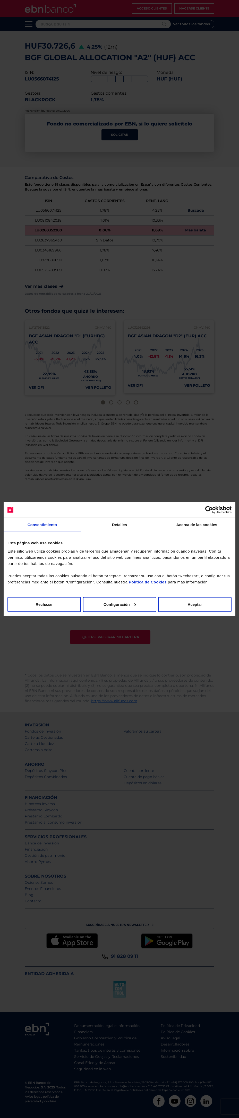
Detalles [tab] (119, 524)
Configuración (120, 604)
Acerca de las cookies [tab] (196, 524)
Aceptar (195, 604)
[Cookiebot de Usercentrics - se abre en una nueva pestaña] (209, 510)
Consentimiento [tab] (42, 524)
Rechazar (44, 604)
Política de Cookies (148, 582)
